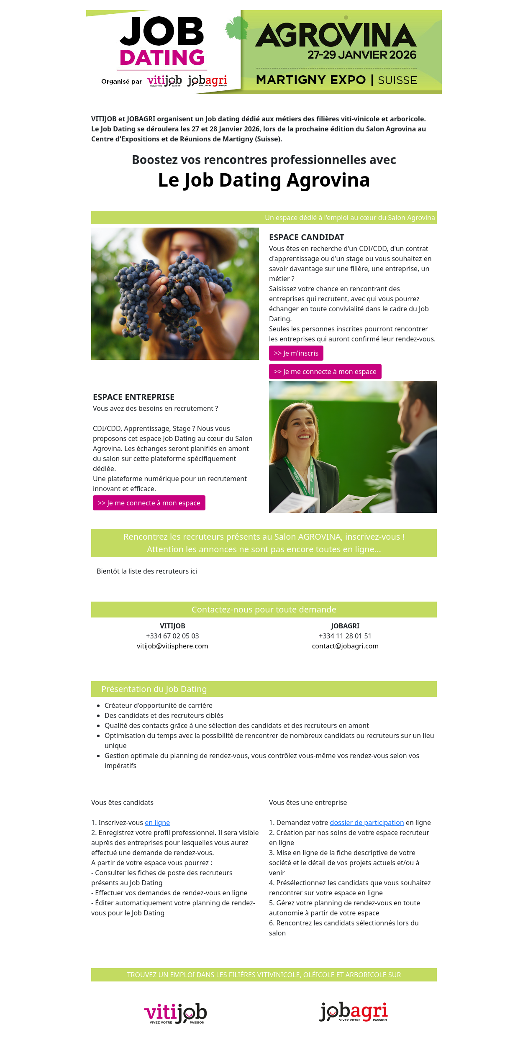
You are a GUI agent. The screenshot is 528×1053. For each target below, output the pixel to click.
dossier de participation (367, 822)
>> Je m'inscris (296, 353)
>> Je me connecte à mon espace (325, 371)
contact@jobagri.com (345, 646)
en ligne (157, 822)
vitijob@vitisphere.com (172, 646)
